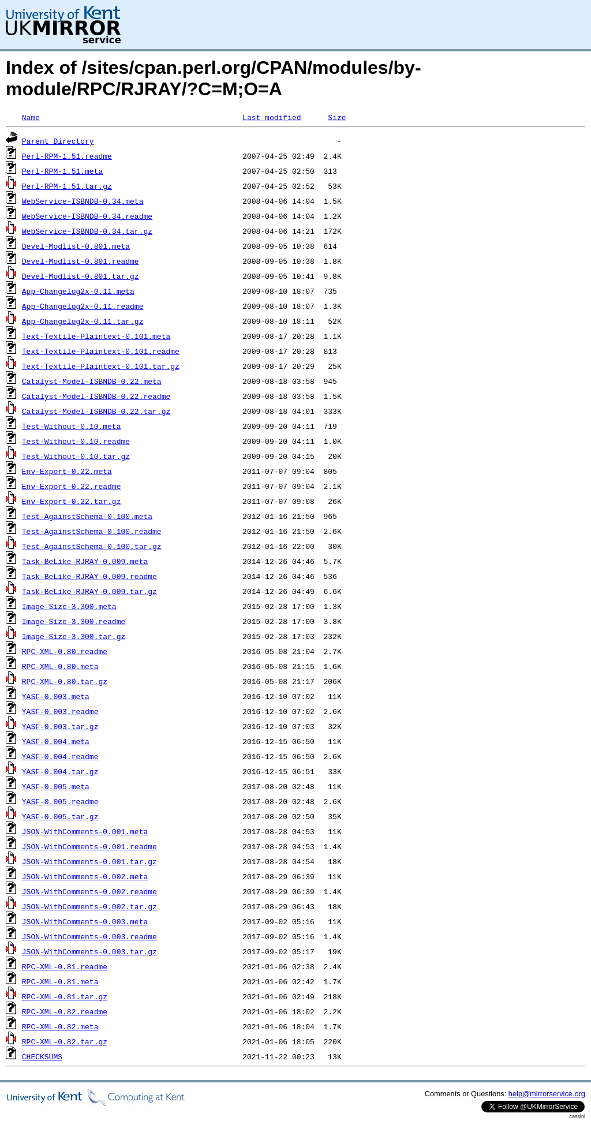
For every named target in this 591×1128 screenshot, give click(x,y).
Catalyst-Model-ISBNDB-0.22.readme (96, 396)
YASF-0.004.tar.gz (60, 771)
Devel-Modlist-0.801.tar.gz (80, 276)
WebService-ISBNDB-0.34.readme (87, 216)
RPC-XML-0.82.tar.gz (64, 1041)
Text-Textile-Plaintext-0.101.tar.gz (100, 366)
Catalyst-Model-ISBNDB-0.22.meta (92, 381)
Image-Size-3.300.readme (73, 621)
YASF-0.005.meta (55, 786)
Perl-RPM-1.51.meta (62, 171)
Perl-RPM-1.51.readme (67, 156)
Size (337, 117)
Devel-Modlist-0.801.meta (76, 246)
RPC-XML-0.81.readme (64, 966)
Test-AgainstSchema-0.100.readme (92, 531)
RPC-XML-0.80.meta (60, 666)
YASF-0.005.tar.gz (60, 816)
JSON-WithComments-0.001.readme (89, 846)
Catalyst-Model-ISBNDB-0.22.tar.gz (96, 411)
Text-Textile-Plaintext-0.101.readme (100, 351)
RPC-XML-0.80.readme (64, 651)
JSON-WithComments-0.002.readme (89, 891)
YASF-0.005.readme (60, 801)
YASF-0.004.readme (60, 756)
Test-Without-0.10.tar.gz (76, 456)
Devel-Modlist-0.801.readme (80, 261)
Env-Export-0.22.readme (71, 486)
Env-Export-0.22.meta (67, 471)
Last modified (271, 117)
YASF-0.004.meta (55, 741)
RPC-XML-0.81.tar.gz (64, 996)
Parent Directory (58, 141)
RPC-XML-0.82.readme (64, 1011)
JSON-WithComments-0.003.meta (85, 921)
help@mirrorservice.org (546, 1093)
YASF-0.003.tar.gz (60, 726)
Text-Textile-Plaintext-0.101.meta (96, 336)
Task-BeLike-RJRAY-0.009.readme (89, 576)
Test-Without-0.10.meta (71, 426)
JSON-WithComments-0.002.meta (85, 876)
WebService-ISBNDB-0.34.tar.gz (87, 231)
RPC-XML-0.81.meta (60, 981)
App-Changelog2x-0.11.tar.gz (83, 321)
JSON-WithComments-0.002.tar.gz (89, 906)
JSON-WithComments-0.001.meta (85, 831)
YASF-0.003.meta (55, 696)
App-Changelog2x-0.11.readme (83, 306)
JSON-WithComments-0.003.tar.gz (89, 951)
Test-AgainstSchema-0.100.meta (87, 516)
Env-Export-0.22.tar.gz (71, 501)
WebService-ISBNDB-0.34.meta (83, 201)
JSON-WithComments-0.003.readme (89, 936)
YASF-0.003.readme (60, 711)
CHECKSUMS (42, 1056)
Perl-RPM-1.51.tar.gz (67, 186)
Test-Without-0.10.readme (76, 441)
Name (31, 117)
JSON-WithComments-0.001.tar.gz (89, 861)
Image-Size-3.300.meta (69, 606)
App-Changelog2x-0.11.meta (78, 291)
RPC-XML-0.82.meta (60, 1026)
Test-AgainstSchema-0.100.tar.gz (92, 546)
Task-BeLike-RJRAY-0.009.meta (85, 561)
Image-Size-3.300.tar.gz (73, 636)
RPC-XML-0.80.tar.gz (64, 681)
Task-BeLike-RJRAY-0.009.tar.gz (89, 591)
